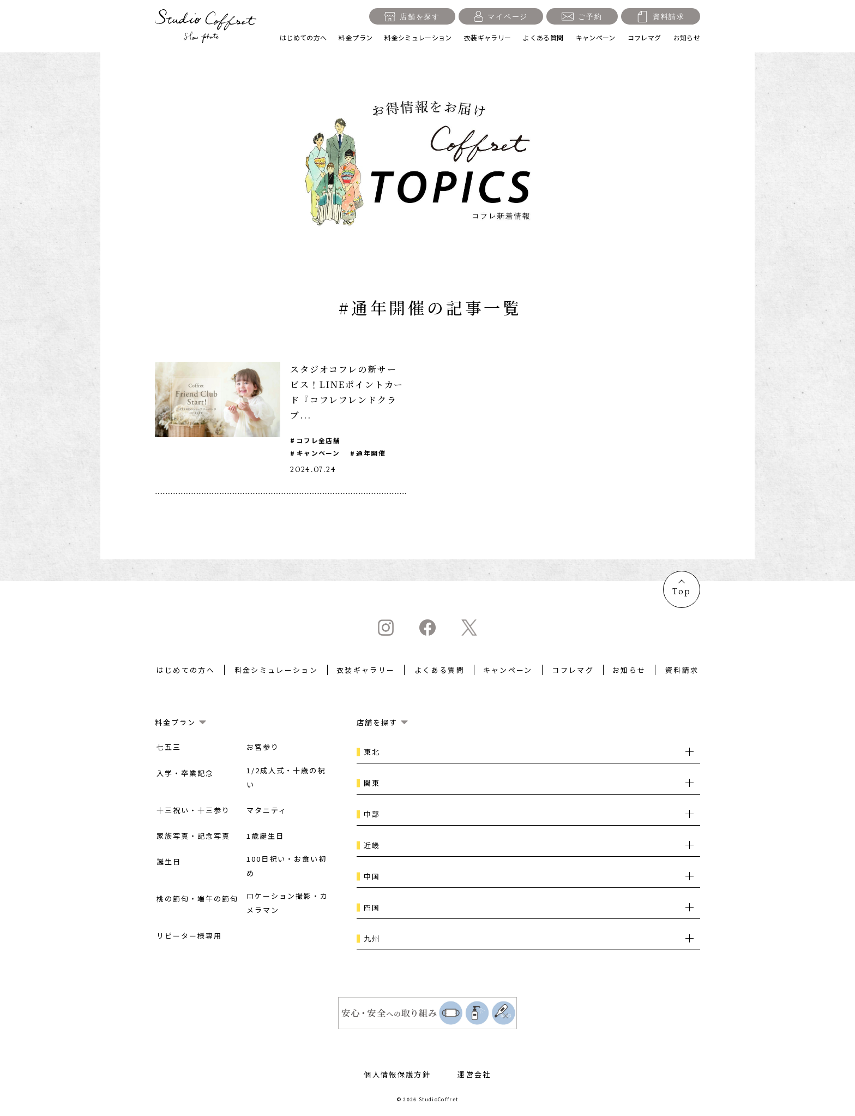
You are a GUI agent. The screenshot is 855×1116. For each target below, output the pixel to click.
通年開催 (372, 453)
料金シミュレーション (418, 37)
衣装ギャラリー (487, 37)
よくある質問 (543, 37)
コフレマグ (644, 37)
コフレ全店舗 (319, 440)
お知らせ (686, 37)
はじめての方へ (303, 37)
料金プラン (355, 37)
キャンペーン (596, 37)
